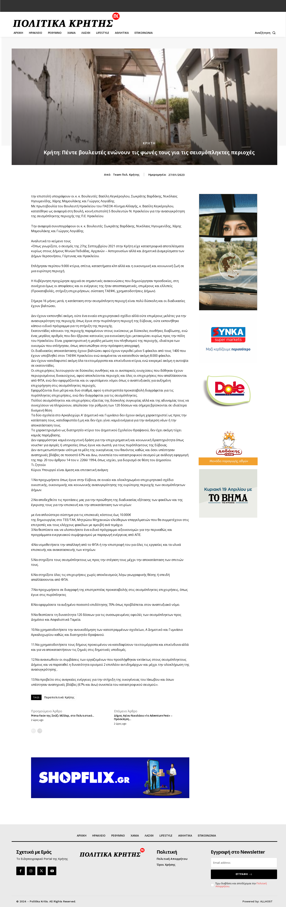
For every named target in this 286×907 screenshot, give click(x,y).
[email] (244, 863)
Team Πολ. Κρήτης (126, 174)
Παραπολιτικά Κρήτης (59, 697)
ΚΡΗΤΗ (149, 143)
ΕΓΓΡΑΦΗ (244, 874)
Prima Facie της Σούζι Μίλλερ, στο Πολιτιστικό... (62, 715)
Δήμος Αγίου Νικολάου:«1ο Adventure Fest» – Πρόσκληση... (143, 717)
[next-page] (39, 730)
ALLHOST (266, 901)
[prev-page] (33, 730)
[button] (266, 33)
